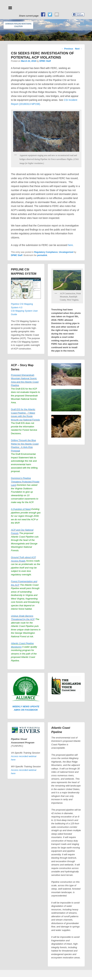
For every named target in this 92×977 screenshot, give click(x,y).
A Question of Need (21, 509)
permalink (42, 255)
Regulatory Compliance (46, 252)
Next (78, 49)
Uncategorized (66, 252)
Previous (67, 49)
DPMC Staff (45, 61)
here (70, 245)
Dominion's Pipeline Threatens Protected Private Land (25, 481)
